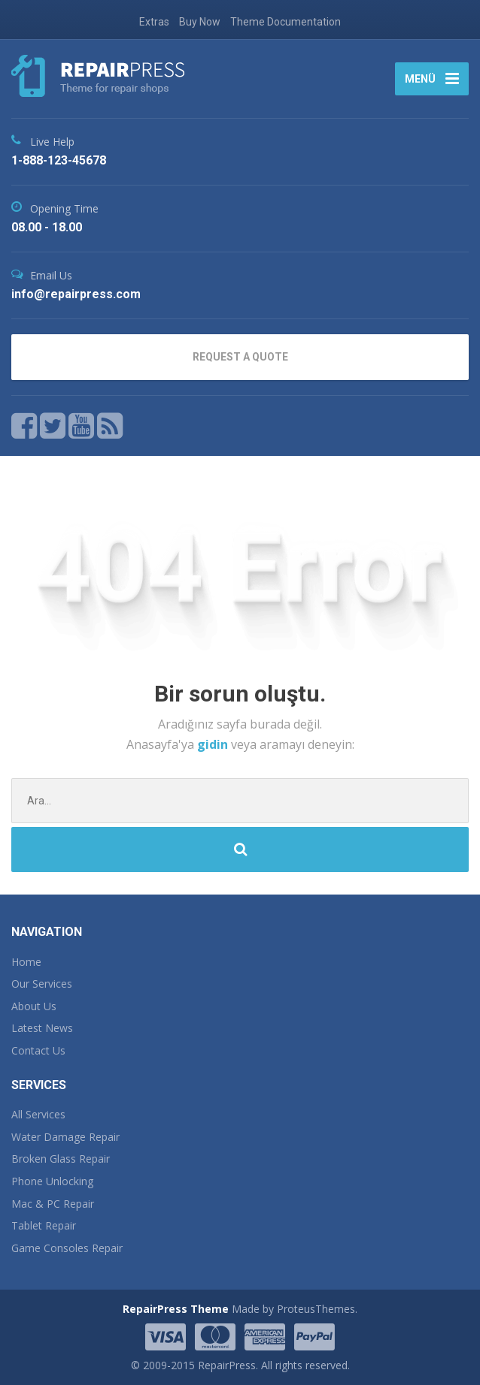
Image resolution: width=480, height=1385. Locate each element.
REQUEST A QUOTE (240, 357)
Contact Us (38, 1050)
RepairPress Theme (176, 1309)
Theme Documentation (285, 22)
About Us (33, 1006)
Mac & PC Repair (52, 1203)
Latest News (42, 1028)
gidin (214, 744)
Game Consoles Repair (67, 1248)
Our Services (41, 983)
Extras (154, 22)
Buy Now (199, 22)
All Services (38, 1114)
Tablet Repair (43, 1225)
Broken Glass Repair (60, 1158)
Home (26, 962)
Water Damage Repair (65, 1137)
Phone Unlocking (52, 1181)
